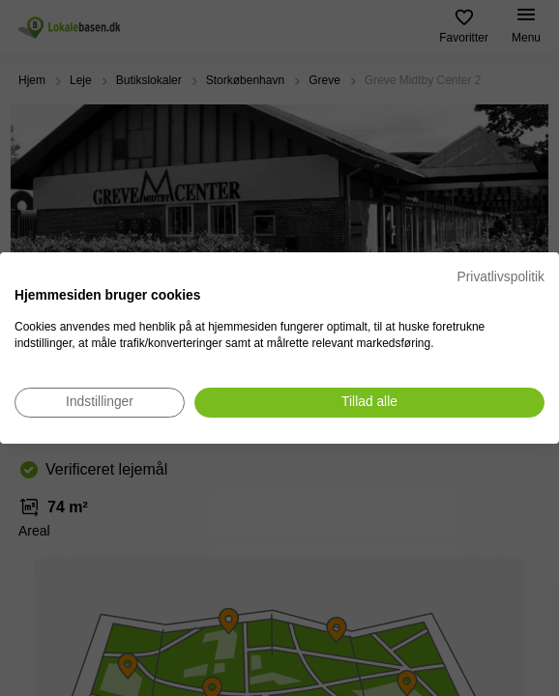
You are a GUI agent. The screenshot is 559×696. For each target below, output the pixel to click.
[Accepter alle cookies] (369, 403)
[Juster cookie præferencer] (100, 403)
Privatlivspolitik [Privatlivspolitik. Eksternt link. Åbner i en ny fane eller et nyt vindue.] (500, 277)
